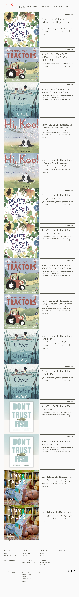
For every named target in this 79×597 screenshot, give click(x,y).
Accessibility (43, 560)
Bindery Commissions (10, 560)
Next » (11, 541)
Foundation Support (27, 560)
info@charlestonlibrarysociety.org (48, 573)
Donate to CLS (37, 9)
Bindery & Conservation (49, 9)
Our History (21, 6)
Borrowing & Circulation (10, 555)
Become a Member (32, 6)
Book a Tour (43, 565)
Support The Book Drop (24, 9)
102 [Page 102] (9, 541)
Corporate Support (27, 558)
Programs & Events (44, 6)
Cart (74, 3)
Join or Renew (26, 553)
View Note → (45, 34)
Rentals (42, 558)
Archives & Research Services (12, 558)
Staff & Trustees (44, 555)
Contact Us (61, 9)
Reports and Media (45, 562)
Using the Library (57, 6)
